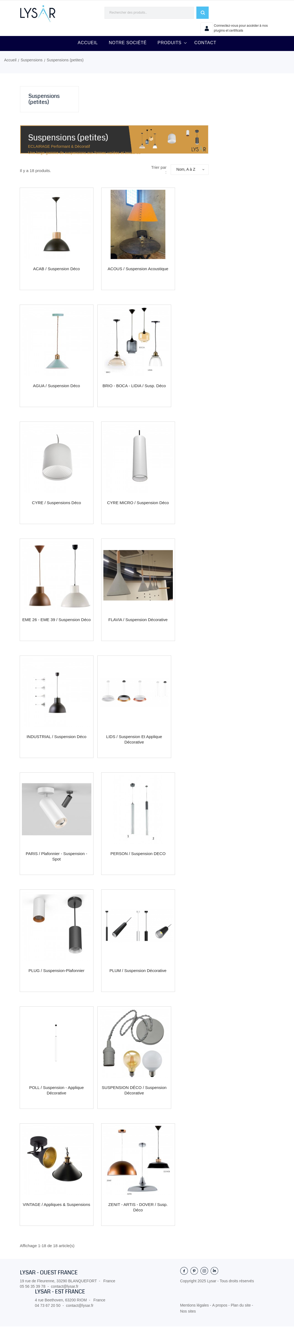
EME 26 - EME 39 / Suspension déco (56, 623)
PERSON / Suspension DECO (138, 857)
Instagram (204, 1274)
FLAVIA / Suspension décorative (138, 623)
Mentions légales (195, 1309)
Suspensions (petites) (44, 103)
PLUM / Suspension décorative (137, 974)
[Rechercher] (149, 13)
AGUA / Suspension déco (56, 389)
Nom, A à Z (187, 173)
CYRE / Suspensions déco (56, 506)
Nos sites (188, 1315)
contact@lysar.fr (64, 1290)
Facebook (184, 1274)
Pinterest (194, 1274)
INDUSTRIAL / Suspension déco (56, 740)
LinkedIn (214, 1274)
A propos (220, 1309)
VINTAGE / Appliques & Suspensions (56, 1208)
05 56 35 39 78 (32, 1290)
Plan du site (241, 1309)
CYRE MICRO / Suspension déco (138, 506)
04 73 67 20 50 (47, 1309)
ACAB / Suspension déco (56, 272)
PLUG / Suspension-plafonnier (56, 974)
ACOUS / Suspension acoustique (138, 272)
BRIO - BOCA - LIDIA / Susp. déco (134, 389)
